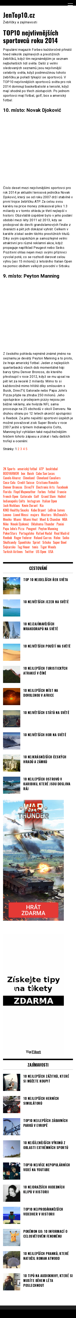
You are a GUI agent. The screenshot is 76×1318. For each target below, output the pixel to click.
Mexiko (7, 519)
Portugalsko (26, 533)
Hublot (62, 496)
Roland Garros (43, 538)
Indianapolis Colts (14, 501)
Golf (36, 496)
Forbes (42, 492)
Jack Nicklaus (11, 505)
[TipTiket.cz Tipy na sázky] (33, 1052)
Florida (7, 492)
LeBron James (56, 510)
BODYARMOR (11, 473)
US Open (41, 551)
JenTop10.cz (19, 15)
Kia (42, 505)
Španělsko (24, 542)
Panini (60, 524)
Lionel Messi (20, 515)
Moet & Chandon (50, 519)
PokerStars (10, 533)
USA (50, 551)
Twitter (29, 551)
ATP (41, 469)
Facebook (62, 487)
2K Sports (9, 469)
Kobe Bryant (38, 510)
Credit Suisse (25, 482)
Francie (61, 492)
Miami (17, 519)
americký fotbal (27, 469)
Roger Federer (23, 538)
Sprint (36, 542)
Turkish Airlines (13, 551)
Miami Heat (30, 519)
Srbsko (46, 542)
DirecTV (29, 487)
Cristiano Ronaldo (47, 482)
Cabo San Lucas (45, 473)
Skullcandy (9, 542)
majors (34, 515)
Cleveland (29, 478)
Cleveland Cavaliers (49, 478)
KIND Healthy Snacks (16, 510)
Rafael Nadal (44, 533)
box (23, 473)
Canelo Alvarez (12, 478)
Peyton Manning (48, 528)
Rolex (57, 538)
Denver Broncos (12, 487)
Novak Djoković (20, 524)
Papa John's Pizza (13, 528)
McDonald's (60, 515)
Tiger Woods (48, 547)
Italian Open (49, 501)
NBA (64, 519)
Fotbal (51, 492)
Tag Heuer (23, 547)
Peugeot (31, 528)
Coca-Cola (9, 482)
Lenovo (7, 515)
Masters (46, 515)
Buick (30, 473)
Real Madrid (61, 533)
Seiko (65, 538)
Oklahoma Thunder (43, 524)
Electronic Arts (45, 487)
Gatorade (26, 496)
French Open (10, 496)
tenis (35, 547)
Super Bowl (59, 542)
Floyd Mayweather (25, 492)
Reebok (7, 538)
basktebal (52, 469)
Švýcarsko (9, 547)
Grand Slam (48, 496)
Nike (6, 524)
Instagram (33, 501)
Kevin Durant (30, 505)
